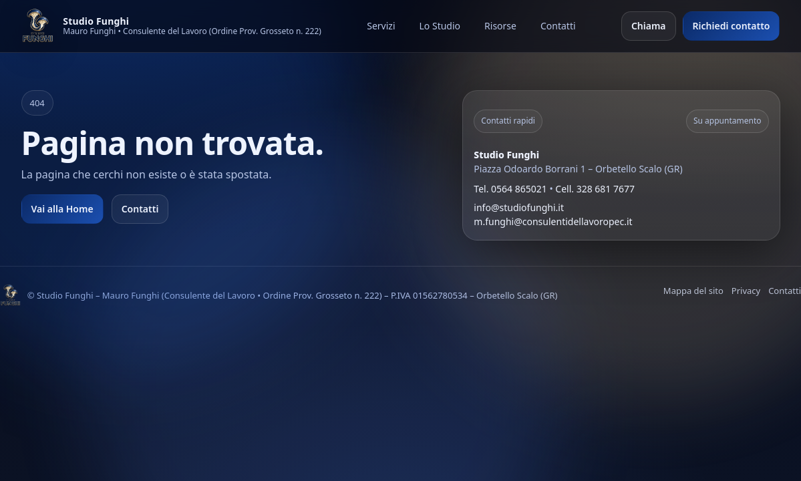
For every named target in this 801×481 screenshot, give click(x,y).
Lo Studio (440, 25)
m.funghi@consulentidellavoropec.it (553, 221)
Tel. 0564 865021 (510, 188)
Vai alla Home (62, 208)
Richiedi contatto (731, 25)
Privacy (746, 291)
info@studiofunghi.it (519, 207)
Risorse (500, 25)
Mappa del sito (693, 291)
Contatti (558, 25)
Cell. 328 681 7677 (595, 188)
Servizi (381, 25)
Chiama (648, 25)
